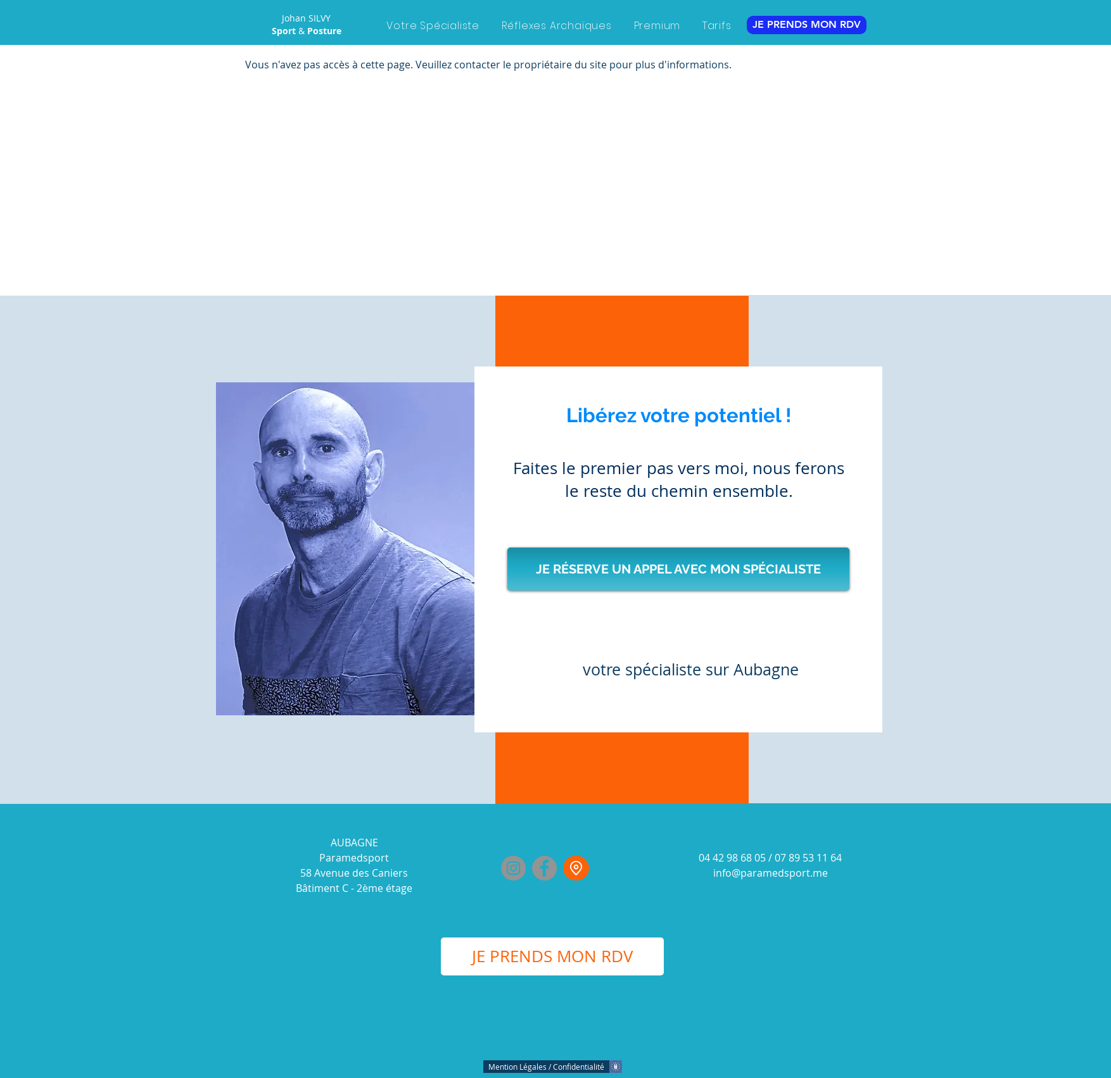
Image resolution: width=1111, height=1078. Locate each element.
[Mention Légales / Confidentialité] (548, 1066)
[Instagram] (513, 868)
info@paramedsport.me (770, 873)
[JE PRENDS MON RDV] (807, 25)
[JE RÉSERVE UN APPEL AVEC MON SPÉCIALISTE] (678, 569)
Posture (324, 31)
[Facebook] (544, 868)
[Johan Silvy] (576, 868)
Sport (285, 31)
